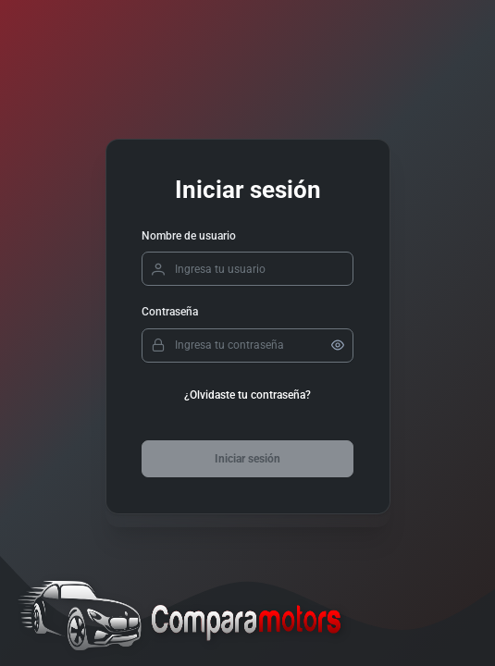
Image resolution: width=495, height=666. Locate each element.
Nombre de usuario (189, 235)
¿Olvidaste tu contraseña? (247, 394)
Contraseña (170, 311)
